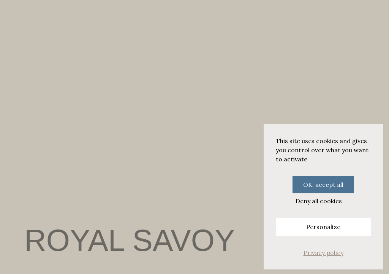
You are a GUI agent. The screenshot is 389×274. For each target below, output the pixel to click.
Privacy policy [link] (323, 252)
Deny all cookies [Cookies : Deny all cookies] (319, 201)
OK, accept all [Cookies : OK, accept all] (323, 184)
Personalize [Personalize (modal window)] (323, 227)
